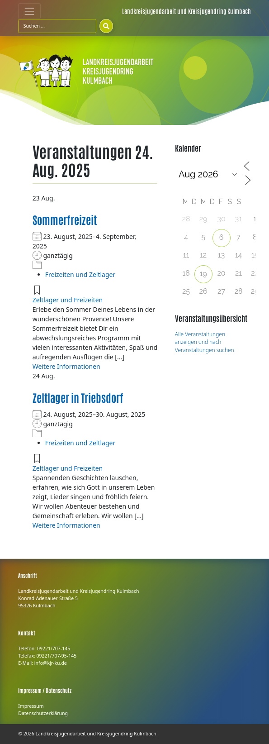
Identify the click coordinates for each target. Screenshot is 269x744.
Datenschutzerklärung (43, 713)
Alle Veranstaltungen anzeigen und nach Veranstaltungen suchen (204, 342)
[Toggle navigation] (29, 11)
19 (203, 273)
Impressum (30, 706)
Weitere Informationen (66, 366)
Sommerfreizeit (65, 219)
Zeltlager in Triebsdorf (78, 397)
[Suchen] (106, 26)
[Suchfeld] (57, 26)
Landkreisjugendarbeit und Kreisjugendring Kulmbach (95, 733)
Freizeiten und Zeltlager (80, 274)
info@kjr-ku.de (50, 663)
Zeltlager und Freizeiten (68, 300)
